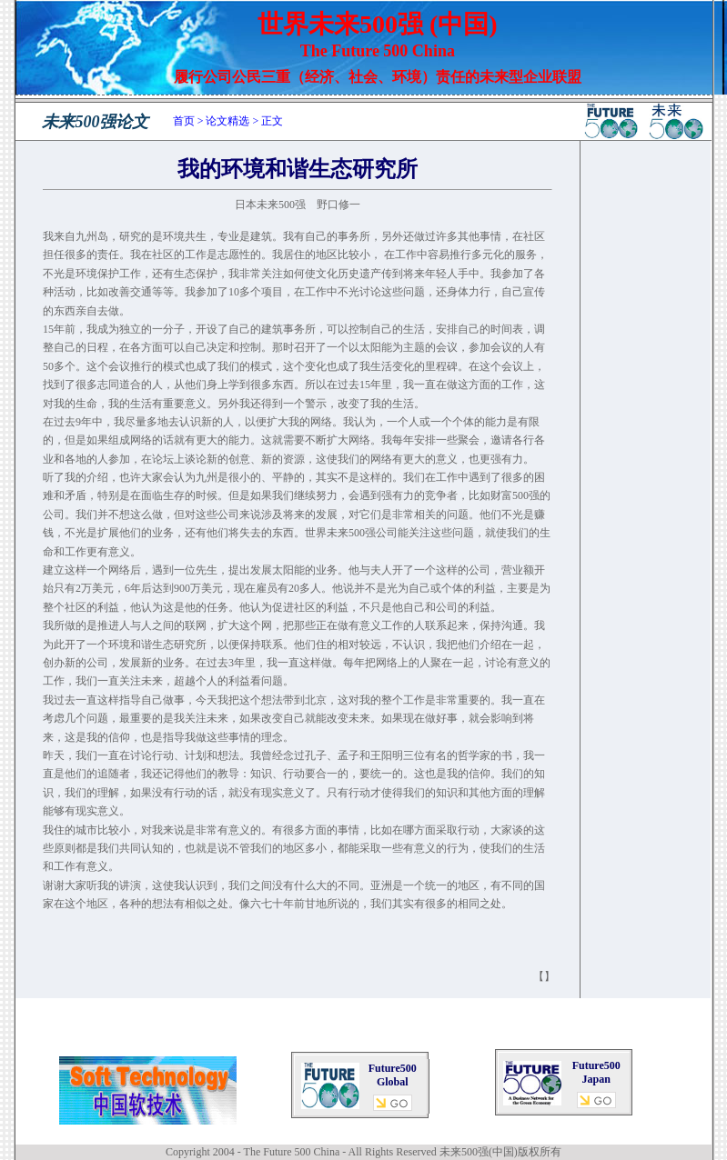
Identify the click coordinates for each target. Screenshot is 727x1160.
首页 (184, 121)
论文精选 (227, 121)
